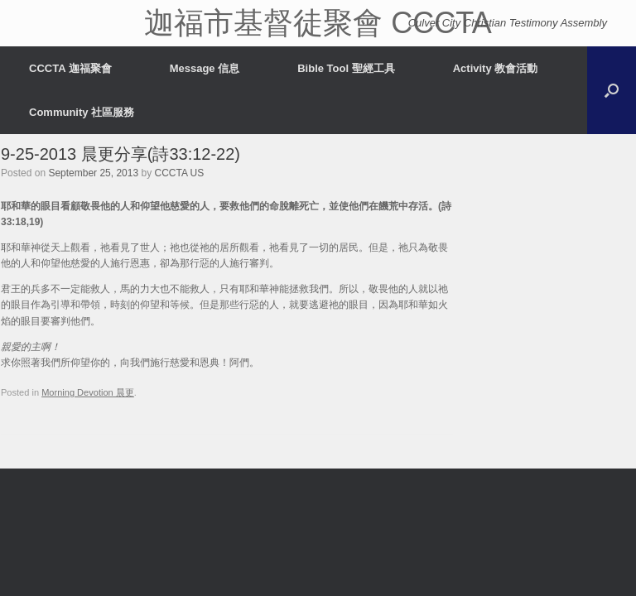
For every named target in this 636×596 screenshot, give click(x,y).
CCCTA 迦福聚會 (70, 68)
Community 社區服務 (81, 112)
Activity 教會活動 (495, 68)
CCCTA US (180, 173)
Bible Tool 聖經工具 (345, 68)
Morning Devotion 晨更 (87, 392)
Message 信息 (205, 68)
